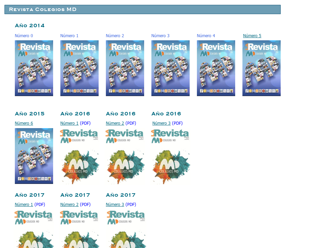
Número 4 (206, 35)
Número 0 (24, 35)
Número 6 (24, 123)
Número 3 (160, 35)
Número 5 (252, 35)
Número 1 (69, 35)
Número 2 (115, 35)
